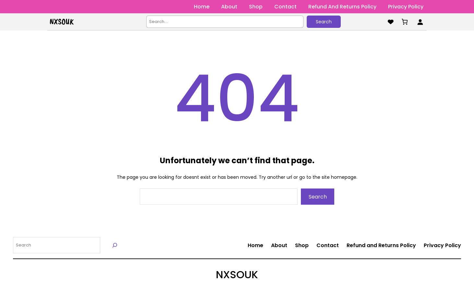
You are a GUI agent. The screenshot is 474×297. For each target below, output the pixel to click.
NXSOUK (62, 22)
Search (324, 21)
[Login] (420, 21)
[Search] (114, 245)
